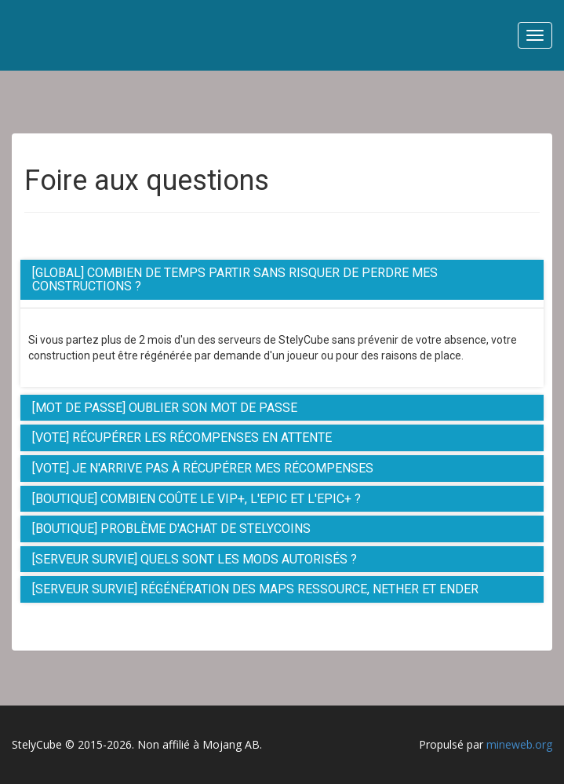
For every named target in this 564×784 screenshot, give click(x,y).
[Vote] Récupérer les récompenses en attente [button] (182, 437)
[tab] (282, 280)
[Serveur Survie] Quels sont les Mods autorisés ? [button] (194, 559)
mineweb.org (519, 744)
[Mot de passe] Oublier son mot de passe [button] (164, 407)
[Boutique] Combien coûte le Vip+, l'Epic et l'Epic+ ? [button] (196, 498)
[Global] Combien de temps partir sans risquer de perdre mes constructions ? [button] (235, 279)
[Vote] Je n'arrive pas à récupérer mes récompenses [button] (202, 468)
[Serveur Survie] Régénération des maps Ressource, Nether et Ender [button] (255, 589)
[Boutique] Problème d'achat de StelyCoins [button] (171, 528)
